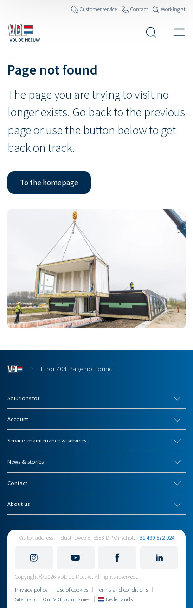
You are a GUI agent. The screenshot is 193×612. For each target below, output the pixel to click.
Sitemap (25, 599)
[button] (49, 182)
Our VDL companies (66, 599)
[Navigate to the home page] (23, 32)
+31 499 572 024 (155, 537)
